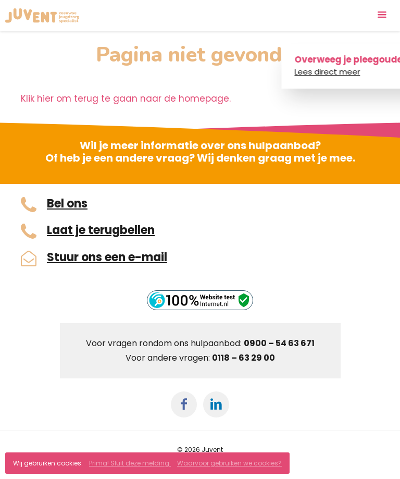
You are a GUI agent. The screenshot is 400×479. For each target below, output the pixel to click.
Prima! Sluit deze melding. (130, 463)
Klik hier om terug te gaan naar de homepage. (126, 98)
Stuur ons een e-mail (107, 257)
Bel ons (67, 204)
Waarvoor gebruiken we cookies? (229, 463)
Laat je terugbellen (101, 230)
